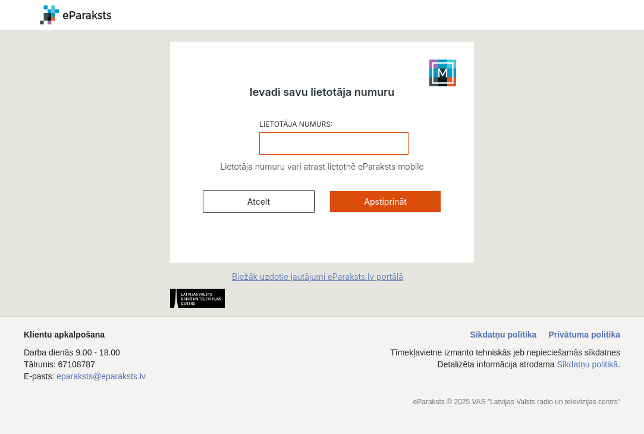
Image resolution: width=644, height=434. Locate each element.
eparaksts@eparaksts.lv (101, 376)
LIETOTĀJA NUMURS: (295, 124)
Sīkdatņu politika (503, 334)
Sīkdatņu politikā (587, 364)
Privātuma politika (584, 334)
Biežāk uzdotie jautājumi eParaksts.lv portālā (317, 276)
